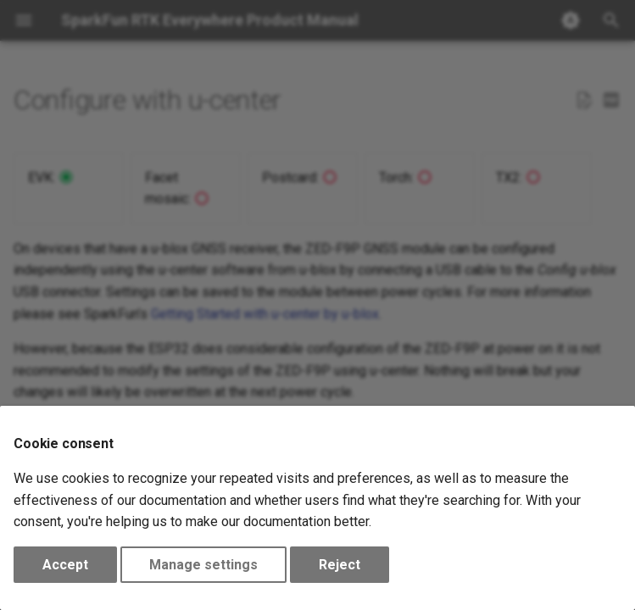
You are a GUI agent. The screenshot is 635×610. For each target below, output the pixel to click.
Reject (339, 565)
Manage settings (203, 565)
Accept (65, 565)
